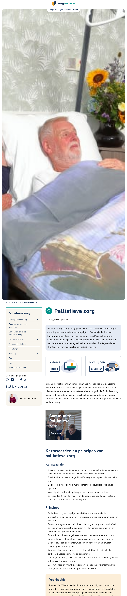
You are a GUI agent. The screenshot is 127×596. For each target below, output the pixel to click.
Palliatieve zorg (19, 313)
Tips (10, 363)
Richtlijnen (13, 348)
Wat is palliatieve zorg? (18, 319)
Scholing (12, 353)
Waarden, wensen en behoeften (18, 325)
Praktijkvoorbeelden (17, 367)
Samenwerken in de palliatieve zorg (17, 333)
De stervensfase (16, 339)
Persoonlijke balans (17, 344)
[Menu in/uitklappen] (5, 3)
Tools (11, 358)
